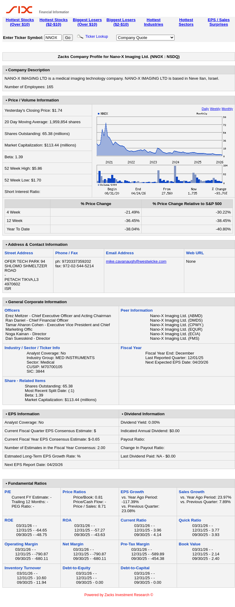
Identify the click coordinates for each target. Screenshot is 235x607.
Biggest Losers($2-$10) (121, 22)
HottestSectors (186, 22)
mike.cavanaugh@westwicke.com (136, 261)
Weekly (215, 109)
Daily (205, 109)
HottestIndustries (153, 22)
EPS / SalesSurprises (219, 22)
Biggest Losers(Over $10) (87, 22)
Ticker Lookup (92, 36)
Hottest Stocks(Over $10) (20, 22)
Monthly (227, 109)
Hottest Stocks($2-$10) (54, 22)
